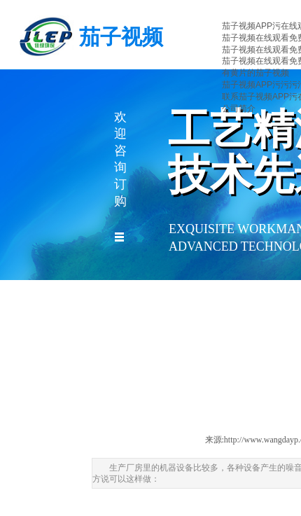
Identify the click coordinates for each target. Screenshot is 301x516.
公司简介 (238, 108)
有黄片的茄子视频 (255, 73)
